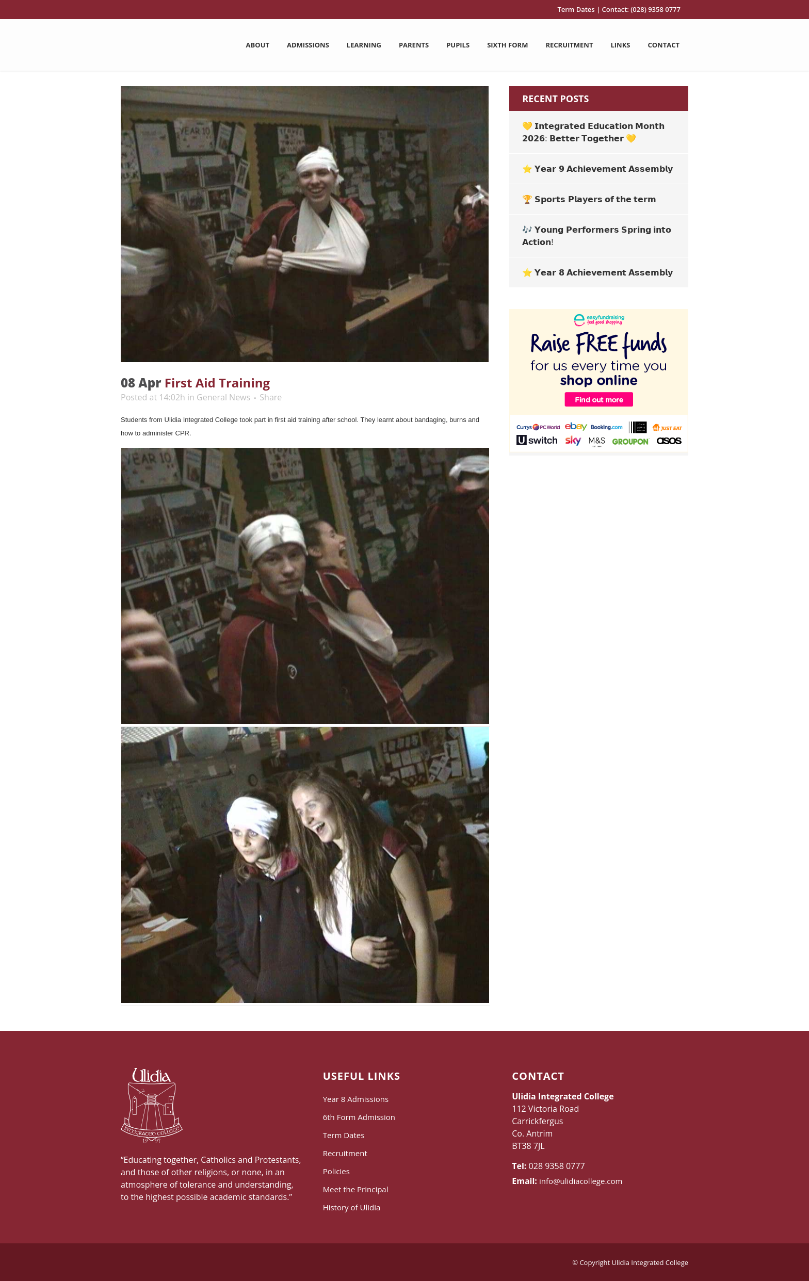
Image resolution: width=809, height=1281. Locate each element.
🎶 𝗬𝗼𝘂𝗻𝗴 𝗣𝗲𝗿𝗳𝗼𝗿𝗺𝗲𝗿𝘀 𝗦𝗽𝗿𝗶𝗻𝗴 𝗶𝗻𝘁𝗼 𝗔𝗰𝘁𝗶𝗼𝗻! (596, 236)
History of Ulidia (352, 1207)
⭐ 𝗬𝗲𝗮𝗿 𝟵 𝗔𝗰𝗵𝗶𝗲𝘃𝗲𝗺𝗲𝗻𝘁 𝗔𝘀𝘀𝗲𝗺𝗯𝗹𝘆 (597, 168)
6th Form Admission (359, 1117)
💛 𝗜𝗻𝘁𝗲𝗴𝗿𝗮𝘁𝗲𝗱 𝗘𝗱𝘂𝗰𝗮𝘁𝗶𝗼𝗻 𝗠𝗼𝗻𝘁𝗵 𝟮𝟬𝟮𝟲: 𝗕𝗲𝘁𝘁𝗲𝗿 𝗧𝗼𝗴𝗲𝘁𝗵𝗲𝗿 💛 (593, 132)
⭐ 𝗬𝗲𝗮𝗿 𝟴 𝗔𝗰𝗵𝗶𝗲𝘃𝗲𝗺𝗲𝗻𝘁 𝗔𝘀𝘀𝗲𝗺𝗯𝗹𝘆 (597, 272)
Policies (336, 1171)
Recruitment (345, 1153)
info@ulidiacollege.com (580, 1181)
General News (223, 397)
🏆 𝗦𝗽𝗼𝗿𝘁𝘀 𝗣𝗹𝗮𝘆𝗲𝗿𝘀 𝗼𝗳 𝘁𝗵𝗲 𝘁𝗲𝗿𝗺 (589, 199)
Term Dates (575, 9)
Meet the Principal (356, 1189)
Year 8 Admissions (356, 1099)
